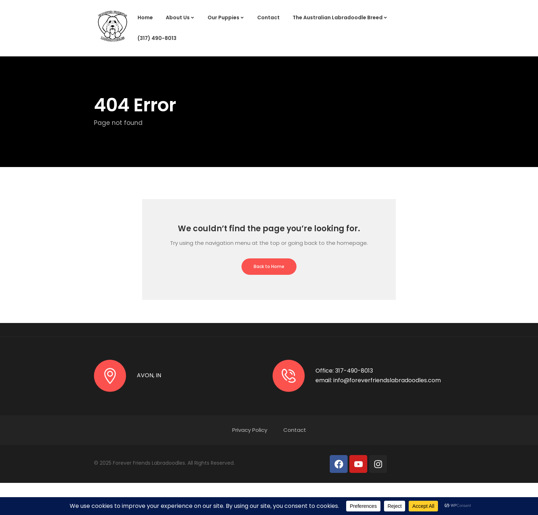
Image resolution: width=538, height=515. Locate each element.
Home (145, 17)
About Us (178, 17)
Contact (268, 17)
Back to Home (269, 266)
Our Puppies (223, 17)
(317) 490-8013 (157, 38)
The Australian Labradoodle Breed (338, 17)
